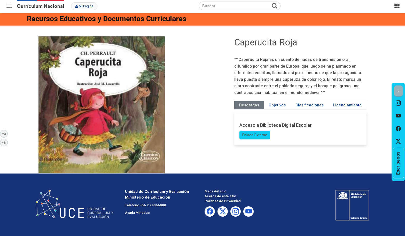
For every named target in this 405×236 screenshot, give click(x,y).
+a (5, 133)
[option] (398, 103)
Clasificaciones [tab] (309, 105)
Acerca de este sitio (220, 196)
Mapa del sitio (215, 191)
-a (5, 142)
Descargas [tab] (249, 105)
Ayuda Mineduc (137, 213)
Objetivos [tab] (277, 105)
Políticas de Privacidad (223, 201)
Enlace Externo (254, 135)
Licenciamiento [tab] (347, 105)
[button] (398, 91)
